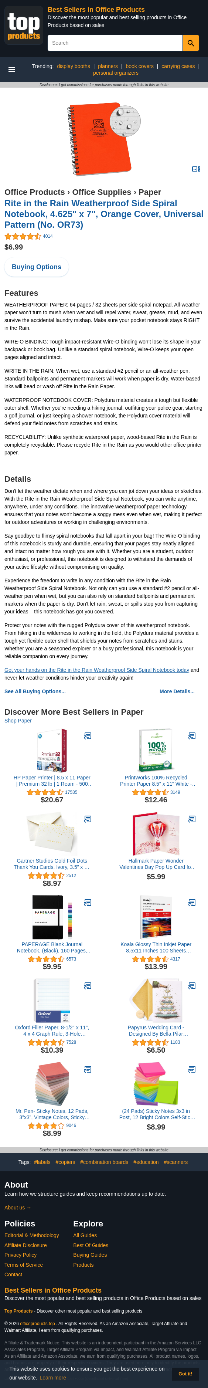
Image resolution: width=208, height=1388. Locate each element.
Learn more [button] (53, 1378)
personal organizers (116, 73)
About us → (17, 1208)
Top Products (19, 1311)
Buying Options (36, 267)
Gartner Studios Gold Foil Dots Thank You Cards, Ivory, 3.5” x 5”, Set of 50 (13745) (52, 864)
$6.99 (13, 247)
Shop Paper (18, 721)
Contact (13, 1274)
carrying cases (178, 66)
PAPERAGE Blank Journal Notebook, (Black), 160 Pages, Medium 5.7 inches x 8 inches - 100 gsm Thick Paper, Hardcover (52, 947)
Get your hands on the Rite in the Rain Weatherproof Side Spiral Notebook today (96, 670)
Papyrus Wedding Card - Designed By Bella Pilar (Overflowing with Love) (156, 1031)
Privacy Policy (20, 1255)
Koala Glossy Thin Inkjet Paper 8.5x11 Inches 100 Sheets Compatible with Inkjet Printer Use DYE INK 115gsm (155, 947)
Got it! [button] (185, 1374)
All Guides (85, 1235)
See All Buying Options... (35, 691)
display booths (73, 66)
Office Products (34, 192)
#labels (42, 1162)
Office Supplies (101, 192)
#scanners (176, 1162)
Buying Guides (90, 1255)
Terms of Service (23, 1265)
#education (146, 1162)
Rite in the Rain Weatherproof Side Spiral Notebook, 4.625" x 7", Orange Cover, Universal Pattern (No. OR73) (104, 214)
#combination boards (104, 1162)
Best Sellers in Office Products (96, 9)
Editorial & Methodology (31, 1235)
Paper (150, 192)
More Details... (177, 691)
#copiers (65, 1162)
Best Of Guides (90, 1245)
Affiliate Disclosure (25, 1245)
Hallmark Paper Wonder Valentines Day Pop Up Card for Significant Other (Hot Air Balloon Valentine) (156, 864)
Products (83, 1265)
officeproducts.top (37, 1323)
